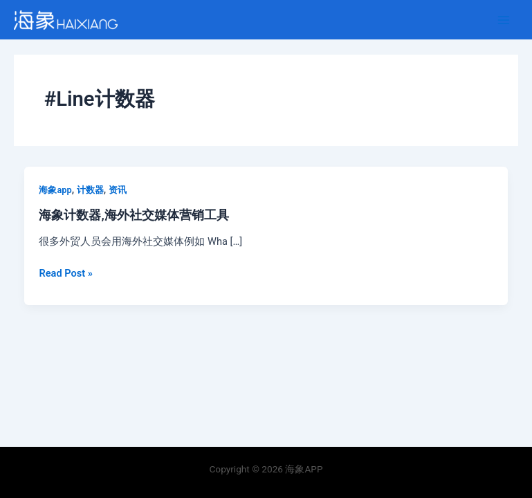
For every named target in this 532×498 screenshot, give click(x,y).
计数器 (90, 190)
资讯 (118, 190)
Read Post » (65, 273)
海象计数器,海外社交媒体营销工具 (133, 215)
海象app (55, 190)
